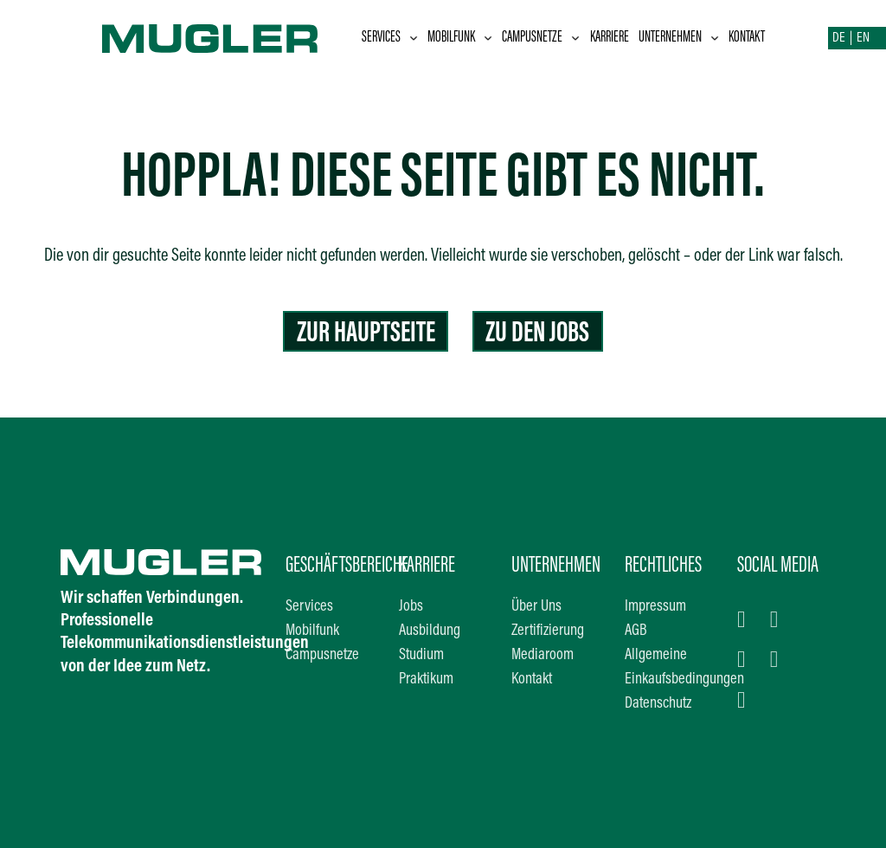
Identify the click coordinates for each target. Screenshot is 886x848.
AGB (636, 631)
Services (381, 37)
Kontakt (747, 37)
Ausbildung (429, 631)
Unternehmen (670, 37)
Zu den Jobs (537, 334)
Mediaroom (542, 655)
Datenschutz (658, 704)
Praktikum (426, 679)
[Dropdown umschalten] (413, 38)
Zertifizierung (547, 631)
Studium (421, 655)
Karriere (609, 37)
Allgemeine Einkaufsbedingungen (669, 667)
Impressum (655, 607)
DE (838, 38)
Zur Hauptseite (366, 334)
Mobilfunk (451, 37)
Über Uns (536, 607)
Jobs (411, 607)
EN (863, 38)
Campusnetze (532, 37)
